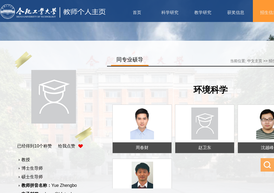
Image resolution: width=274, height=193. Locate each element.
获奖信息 (235, 12)
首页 (137, 12)
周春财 (142, 147)
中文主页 (254, 61)
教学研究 (202, 12)
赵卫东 (204, 147)
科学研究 (169, 12)
